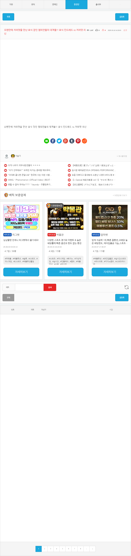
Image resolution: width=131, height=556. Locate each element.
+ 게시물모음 (122, 156)
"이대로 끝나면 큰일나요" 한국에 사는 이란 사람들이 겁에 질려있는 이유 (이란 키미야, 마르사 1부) (30, 175)
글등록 (121, 17)
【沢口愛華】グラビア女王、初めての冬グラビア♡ (94, 185)
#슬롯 (24, 259)
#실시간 (55, 261)
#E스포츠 (17, 261)
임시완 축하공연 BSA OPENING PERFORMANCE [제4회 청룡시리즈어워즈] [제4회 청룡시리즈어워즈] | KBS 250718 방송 (94, 170)
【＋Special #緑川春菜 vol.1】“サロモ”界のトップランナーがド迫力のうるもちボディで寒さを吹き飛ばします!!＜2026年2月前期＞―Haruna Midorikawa (94, 180)
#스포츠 (32, 259)
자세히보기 (21, 272)
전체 (8, 298)
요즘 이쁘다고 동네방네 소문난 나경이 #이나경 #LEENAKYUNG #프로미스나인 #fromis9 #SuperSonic (94, 175)
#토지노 (70, 259)
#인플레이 (64, 261)
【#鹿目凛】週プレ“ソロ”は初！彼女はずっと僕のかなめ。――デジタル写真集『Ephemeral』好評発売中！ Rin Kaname (94, 165)
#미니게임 (61, 259)
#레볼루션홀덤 (28, 261)
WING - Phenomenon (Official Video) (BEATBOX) (30, 180)
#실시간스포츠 (120, 259)
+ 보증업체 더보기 (120, 195)
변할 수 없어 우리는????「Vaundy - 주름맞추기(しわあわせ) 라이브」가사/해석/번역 (30, 185)
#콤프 (72, 261)
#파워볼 (8, 259)
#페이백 (63, 264)
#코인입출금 (108, 259)
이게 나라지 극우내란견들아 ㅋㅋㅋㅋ (24, 165)
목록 (8, 17)
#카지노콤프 (109, 261)
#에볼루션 (17, 259)
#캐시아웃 (98, 261)
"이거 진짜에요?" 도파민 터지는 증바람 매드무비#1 (30, 170)
